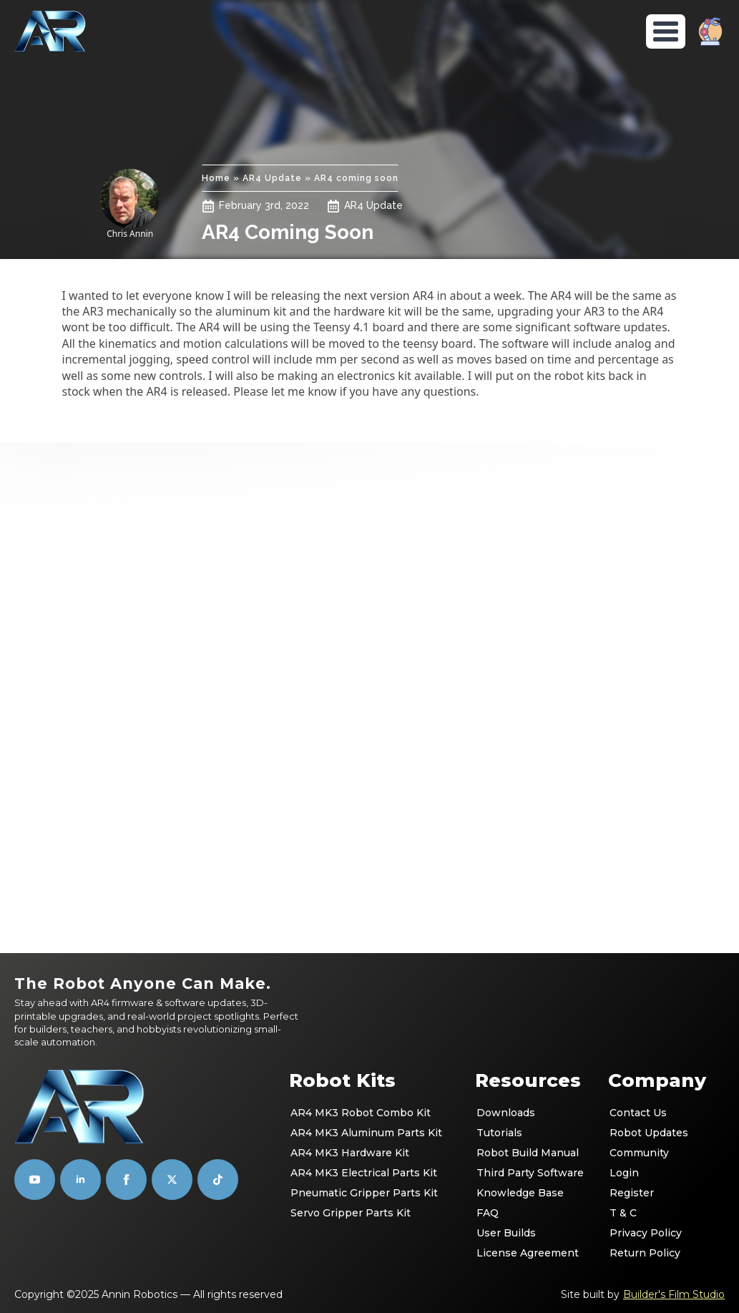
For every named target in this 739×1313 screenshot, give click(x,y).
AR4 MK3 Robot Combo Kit (360, 1112)
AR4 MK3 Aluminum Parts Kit (366, 1132)
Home (216, 178)
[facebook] (126, 1179)
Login (624, 1172)
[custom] (172, 1179)
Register (632, 1192)
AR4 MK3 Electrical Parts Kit (363, 1172)
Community (639, 1152)
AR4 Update (272, 178)
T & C (623, 1212)
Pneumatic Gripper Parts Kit (364, 1192)
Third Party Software (530, 1172)
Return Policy (645, 1252)
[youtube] (34, 1179)
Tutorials (499, 1132)
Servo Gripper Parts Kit (350, 1212)
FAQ (487, 1212)
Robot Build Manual (527, 1152)
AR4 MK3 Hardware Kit (349, 1152)
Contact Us (638, 1112)
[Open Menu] (665, 31)
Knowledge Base (520, 1192)
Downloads (505, 1112)
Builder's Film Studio (674, 1294)
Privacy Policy (646, 1232)
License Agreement (527, 1252)
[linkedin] (80, 1179)
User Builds (506, 1232)
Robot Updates (649, 1132)
